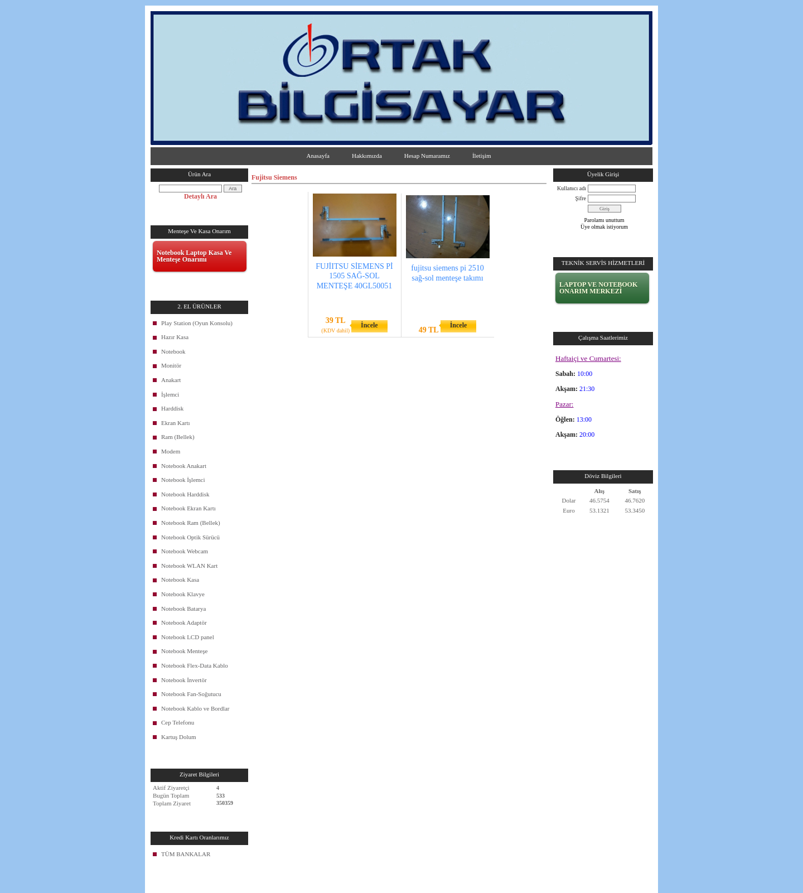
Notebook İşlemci (183, 479)
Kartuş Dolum (178, 736)
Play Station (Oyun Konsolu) (197, 323)
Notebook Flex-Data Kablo (194, 665)
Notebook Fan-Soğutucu (191, 694)
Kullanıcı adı (571, 188)
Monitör (171, 365)
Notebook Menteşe (184, 651)
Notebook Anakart (183, 465)
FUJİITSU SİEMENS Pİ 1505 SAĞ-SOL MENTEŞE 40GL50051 (354, 275)
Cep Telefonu (177, 722)
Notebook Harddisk (185, 494)
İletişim (481, 155)
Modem (170, 451)
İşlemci (170, 394)
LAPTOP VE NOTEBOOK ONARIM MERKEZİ (598, 288)
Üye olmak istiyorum (604, 227)
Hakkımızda (367, 155)
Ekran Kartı (175, 422)
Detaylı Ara (200, 196)
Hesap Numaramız (427, 155)
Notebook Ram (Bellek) (190, 522)
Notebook (173, 351)
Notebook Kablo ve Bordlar (195, 708)
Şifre (580, 198)
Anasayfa (318, 155)
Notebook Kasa (180, 579)
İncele (369, 325)
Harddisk (172, 408)
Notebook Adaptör (184, 622)
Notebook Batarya (183, 608)
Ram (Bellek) (178, 436)
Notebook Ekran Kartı (188, 508)
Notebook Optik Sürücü (190, 537)
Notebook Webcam (184, 551)
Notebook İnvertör (184, 680)
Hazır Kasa (174, 337)
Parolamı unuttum (604, 220)
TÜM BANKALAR (185, 854)
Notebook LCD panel (187, 637)
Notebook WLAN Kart (189, 565)
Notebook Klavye (183, 594)
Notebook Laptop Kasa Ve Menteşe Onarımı (194, 256)
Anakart (171, 379)
